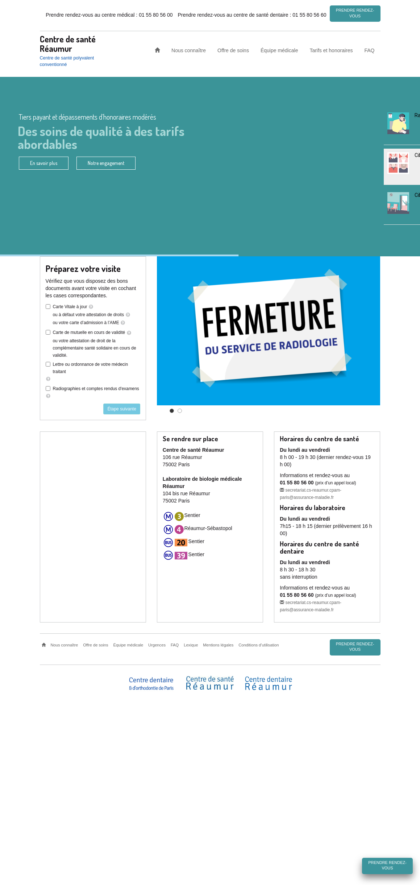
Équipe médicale (279, 50)
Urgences (157, 645)
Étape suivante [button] (121, 409)
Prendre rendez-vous (355, 13)
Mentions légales (218, 645)
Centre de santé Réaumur (68, 43)
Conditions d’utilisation (258, 645)
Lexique (191, 645)
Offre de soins (233, 50)
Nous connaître (188, 50)
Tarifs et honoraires (331, 50)
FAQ (369, 50)
